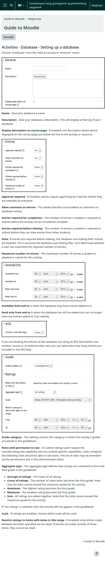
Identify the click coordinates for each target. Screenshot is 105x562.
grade (11, 470)
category (16, 437)
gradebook (29, 441)
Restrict (7, 520)
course (35, 130)
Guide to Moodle (14, 18)
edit (42, 316)
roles (21, 455)
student (79, 217)
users (67, 447)
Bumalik (8, 37)
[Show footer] (96, 553)
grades (96, 437)
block (60, 459)
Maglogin (97, 5)
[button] (11, 5)
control (43, 437)
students (73, 207)
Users (86, 451)
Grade (6, 437)
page (43, 130)
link (58, 134)
